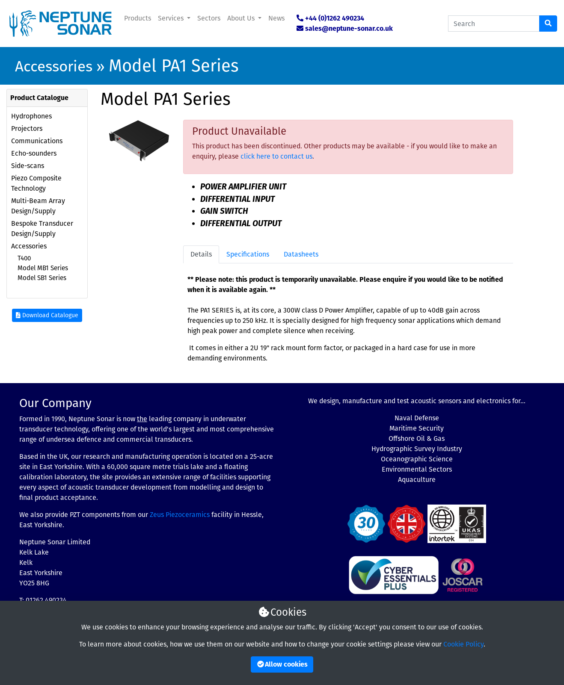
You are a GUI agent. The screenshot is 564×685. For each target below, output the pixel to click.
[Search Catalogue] (494, 23)
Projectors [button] (26, 128)
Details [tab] (201, 254)
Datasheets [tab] (301, 254)
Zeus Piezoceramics (180, 515)
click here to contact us (276, 156)
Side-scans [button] (27, 166)
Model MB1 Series (43, 268)
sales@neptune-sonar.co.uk (349, 28)
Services (171, 18)
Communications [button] (36, 141)
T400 (24, 258)
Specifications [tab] (247, 254)
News (276, 18)
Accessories (53, 66)
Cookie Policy (463, 644)
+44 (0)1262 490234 (334, 18)
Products (137, 18)
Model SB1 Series (42, 278)
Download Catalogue (47, 315)
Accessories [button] (29, 246)
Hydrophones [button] (31, 116)
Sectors (208, 18)
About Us (241, 18)
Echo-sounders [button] (33, 153)
